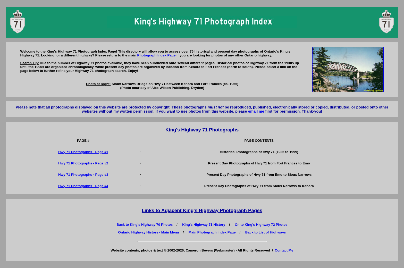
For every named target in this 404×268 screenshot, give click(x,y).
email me (256, 111)
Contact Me (284, 250)
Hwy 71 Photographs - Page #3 (83, 175)
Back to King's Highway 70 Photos (144, 225)
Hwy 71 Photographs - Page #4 (83, 186)
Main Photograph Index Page (212, 232)
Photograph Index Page (156, 55)
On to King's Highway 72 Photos (261, 225)
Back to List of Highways (265, 232)
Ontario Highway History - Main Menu (148, 232)
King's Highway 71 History (203, 225)
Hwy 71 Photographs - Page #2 (83, 163)
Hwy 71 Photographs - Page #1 (83, 152)
